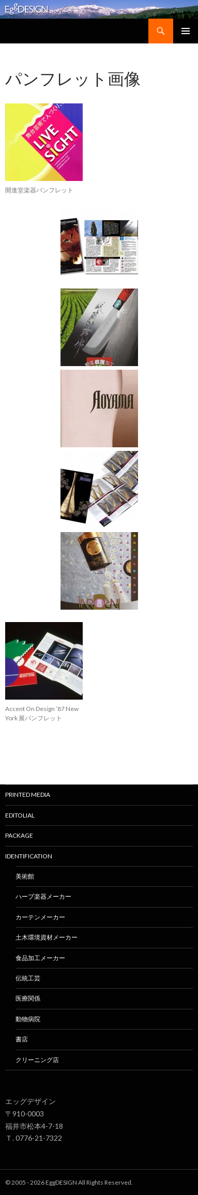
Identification (28, 856)
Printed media (27, 794)
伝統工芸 (28, 978)
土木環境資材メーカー (47, 937)
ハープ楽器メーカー (43, 896)
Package (19, 835)
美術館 (25, 876)
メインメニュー (185, 31)
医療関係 (28, 998)
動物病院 (28, 1019)
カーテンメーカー (40, 917)
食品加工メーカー (40, 958)
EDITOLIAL (20, 815)
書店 (22, 1039)
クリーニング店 (37, 1060)
